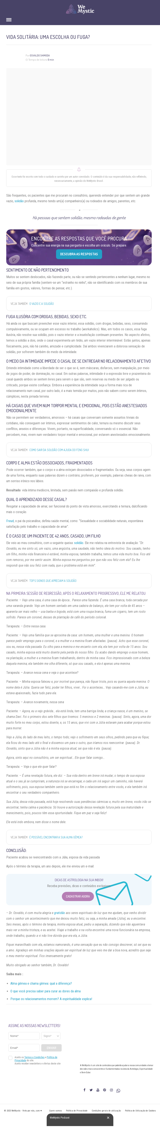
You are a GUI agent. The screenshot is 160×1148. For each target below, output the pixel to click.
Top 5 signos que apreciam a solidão (52, 580)
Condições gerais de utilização (106, 1110)
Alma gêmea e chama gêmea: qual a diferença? (41, 983)
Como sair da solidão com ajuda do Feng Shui (59, 450)
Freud (10, 521)
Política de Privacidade (77, 1110)
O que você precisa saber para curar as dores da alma (45, 991)
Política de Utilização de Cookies (140, 1110)
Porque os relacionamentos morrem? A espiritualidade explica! (51, 999)
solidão (19, 201)
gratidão (59, 913)
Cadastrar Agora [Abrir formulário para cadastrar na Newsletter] (78, 896)
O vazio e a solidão (41, 303)
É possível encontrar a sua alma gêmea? (55, 837)
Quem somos (55, 1110)
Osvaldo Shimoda (40, 55)
